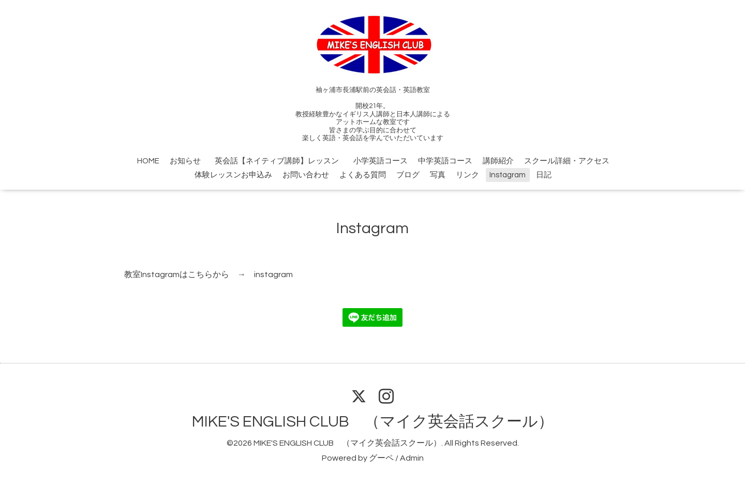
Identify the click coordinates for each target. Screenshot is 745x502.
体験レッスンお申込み (233, 175)
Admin (412, 458)
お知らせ (185, 161)
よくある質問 (362, 175)
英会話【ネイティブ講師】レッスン (281, 161)
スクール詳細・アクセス (566, 161)
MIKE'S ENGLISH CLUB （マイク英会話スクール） (373, 422)
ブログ (408, 175)
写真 (437, 175)
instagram (273, 274)
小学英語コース (380, 161)
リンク (467, 175)
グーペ (381, 458)
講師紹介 (498, 161)
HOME (148, 161)
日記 (544, 175)
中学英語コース (445, 161)
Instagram (507, 175)
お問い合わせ (305, 175)
